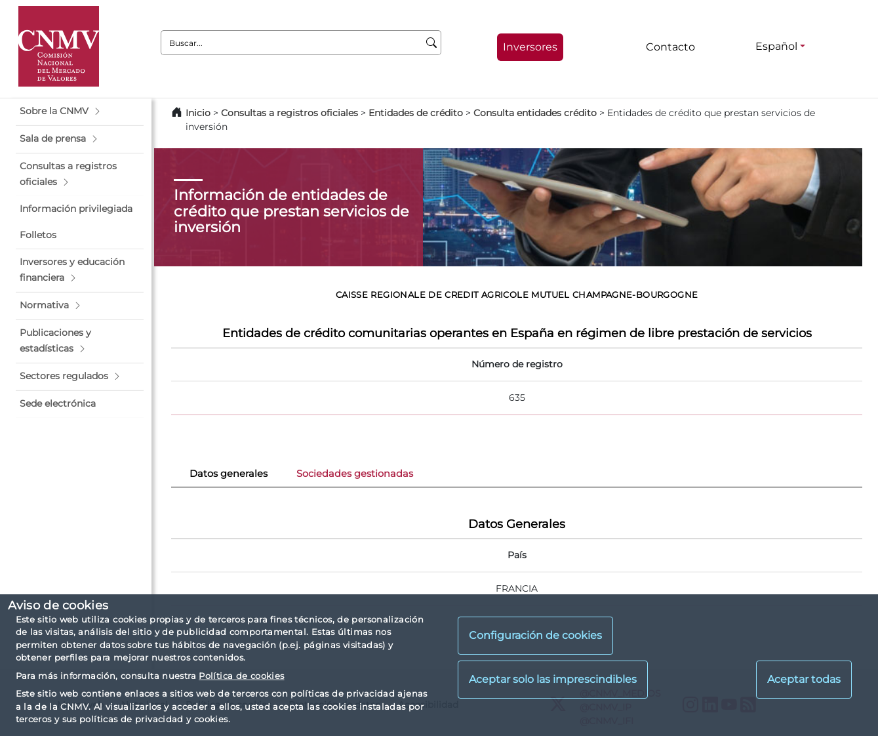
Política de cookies (241, 675)
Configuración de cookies (535, 635)
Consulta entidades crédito (535, 113)
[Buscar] (431, 42)
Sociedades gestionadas (354, 474)
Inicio (198, 113)
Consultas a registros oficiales (289, 113)
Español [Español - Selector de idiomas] (776, 46)
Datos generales (229, 474)
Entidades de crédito (416, 113)
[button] (80, 111)
